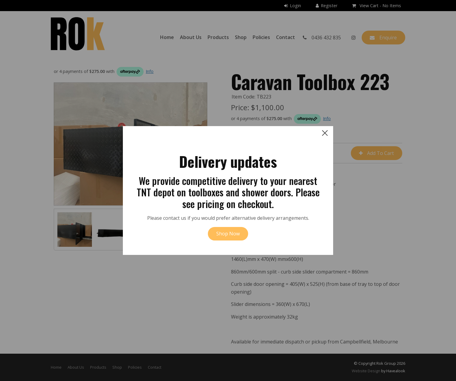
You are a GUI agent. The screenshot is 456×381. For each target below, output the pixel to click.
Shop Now (228, 233)
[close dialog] (325, 133)
